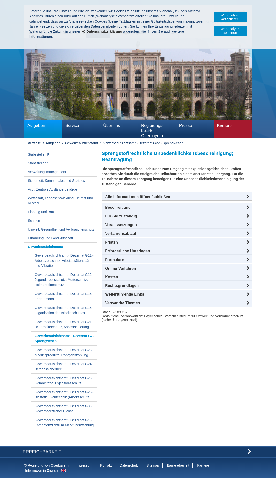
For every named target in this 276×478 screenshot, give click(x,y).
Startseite (34, 143)
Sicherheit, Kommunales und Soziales (56, 181)
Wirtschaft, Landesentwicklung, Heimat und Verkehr (60, 200)
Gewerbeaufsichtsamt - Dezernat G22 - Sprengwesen (143, 143)
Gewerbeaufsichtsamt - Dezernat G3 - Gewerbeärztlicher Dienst (63, 408)
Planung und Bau (41, 212)
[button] (177, 197)
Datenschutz (129, 465)
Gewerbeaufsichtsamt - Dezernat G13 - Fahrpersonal (64, 296)
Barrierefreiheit (178, 465)
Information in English (41, 470)
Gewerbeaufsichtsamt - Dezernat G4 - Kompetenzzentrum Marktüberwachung (64, 422)
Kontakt (106, 465)
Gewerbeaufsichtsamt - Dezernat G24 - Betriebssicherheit (64, 366)
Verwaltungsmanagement (47, 172)
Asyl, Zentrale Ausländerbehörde (52, 189)
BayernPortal (126, 320)
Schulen (34, 221)
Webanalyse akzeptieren (230, 17)
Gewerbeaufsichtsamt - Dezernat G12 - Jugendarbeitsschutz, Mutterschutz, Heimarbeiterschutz (64, 280)
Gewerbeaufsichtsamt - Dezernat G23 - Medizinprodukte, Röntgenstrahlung (64, 352)
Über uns (111, 125)
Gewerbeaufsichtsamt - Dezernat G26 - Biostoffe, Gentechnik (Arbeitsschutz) (64, 394)
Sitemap (152, 465)
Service (72, 125)
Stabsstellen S (39, 163)
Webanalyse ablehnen (230, 31)
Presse (185, 125)
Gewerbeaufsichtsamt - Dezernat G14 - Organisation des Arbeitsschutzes (64, 310)
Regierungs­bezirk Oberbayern (152, 130)
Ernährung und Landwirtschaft (50, 238)
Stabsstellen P (39, 154)
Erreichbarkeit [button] (42, 451)
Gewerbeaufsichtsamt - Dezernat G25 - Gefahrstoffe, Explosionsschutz (64, 380)
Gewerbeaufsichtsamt (81, 143)
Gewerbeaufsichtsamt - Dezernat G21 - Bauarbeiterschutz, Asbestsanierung (64, 324)
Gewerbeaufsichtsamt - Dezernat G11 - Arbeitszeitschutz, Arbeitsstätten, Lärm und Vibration (64, 261)
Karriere (224, 125)
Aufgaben (36, 125)
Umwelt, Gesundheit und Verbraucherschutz (61, 229)
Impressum (84, 465)
